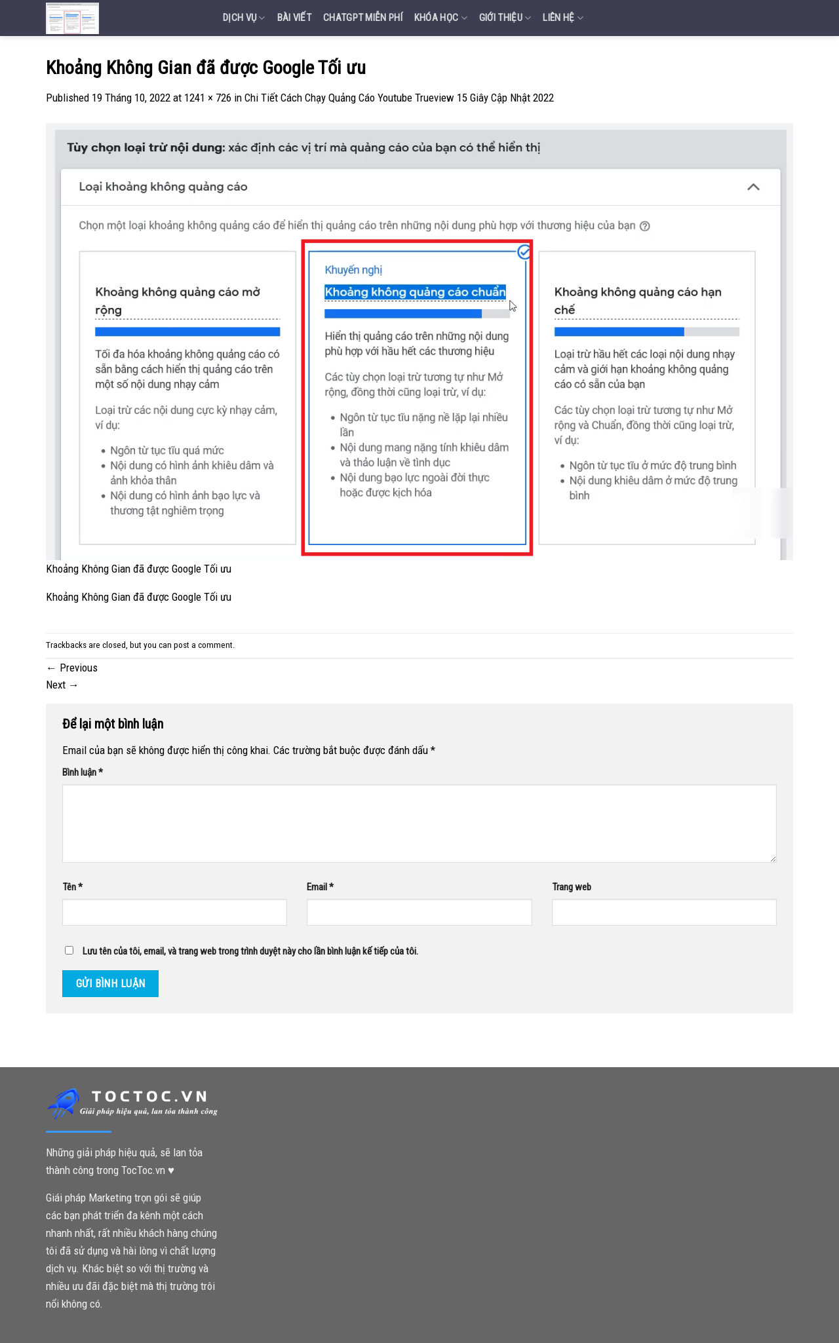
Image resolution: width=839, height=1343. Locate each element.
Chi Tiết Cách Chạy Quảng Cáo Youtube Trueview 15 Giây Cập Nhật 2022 (399, 97)
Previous (72, 667)
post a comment (203, 645)
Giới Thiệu (505, 18)
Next (62, 684)
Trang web (571, 887)
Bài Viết (294, 18)
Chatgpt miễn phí (362, 18)
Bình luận (82, 772)
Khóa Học (440, 18)
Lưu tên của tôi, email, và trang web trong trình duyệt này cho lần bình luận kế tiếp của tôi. (250, 951)
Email (320, 887)
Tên (72, 887)
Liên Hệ (563, 18)
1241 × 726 (207, 97)
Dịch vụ (244, 18)
